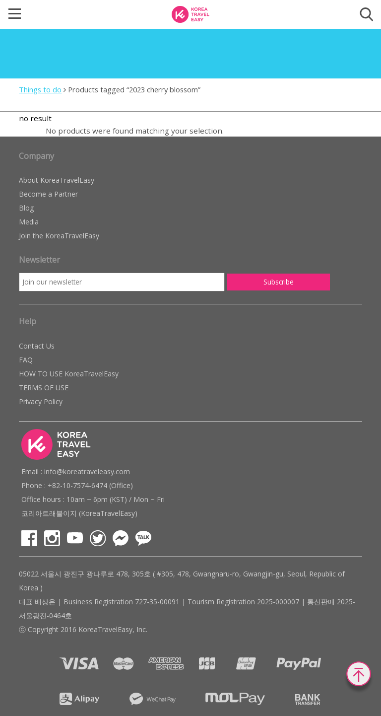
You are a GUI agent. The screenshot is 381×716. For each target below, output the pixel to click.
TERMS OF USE (43, 387)
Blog (26, 208)
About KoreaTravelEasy (56, 180)
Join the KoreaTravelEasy (59, 235)
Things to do (40, 89)
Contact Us (37, 346)
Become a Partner (48, 194)
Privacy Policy (41, 401)
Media (29, 221)
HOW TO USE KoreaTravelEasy (69, 373)
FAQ (26, 359)
